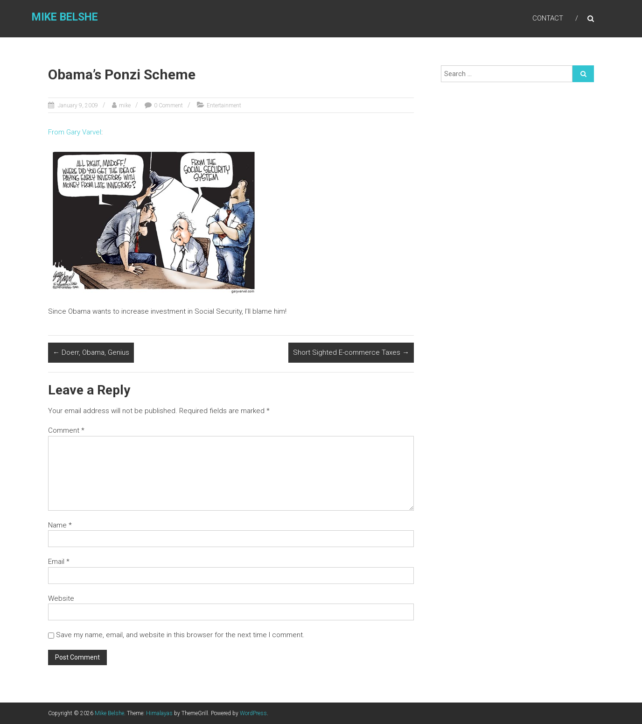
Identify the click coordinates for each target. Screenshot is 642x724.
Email (59, 561)
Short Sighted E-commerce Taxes (351, 352)
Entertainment (224, 105)
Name (60, 525)
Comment (66, 430)
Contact (547, 18)
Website (61, 598)
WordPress (253, 713)
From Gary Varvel (74, 132)
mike (125, 105)
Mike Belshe (65, 17)
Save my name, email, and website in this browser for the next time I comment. (180, 635)
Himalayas (159, 713)
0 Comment (168, 105)
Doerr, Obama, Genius (91, 352)
